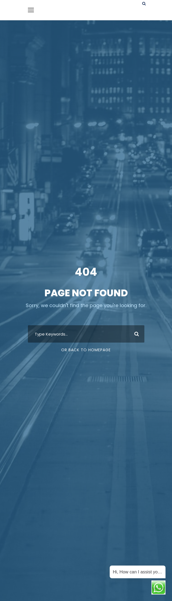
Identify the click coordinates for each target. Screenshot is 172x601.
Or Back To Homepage (86, 350)
